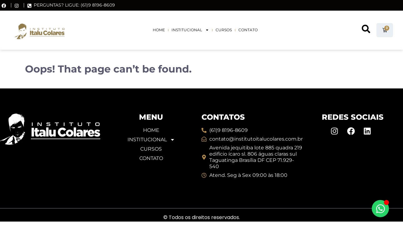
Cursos (224, 30)
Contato (248, 30)
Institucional (190, 30)
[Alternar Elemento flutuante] (380, 208)
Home (159, 30)
